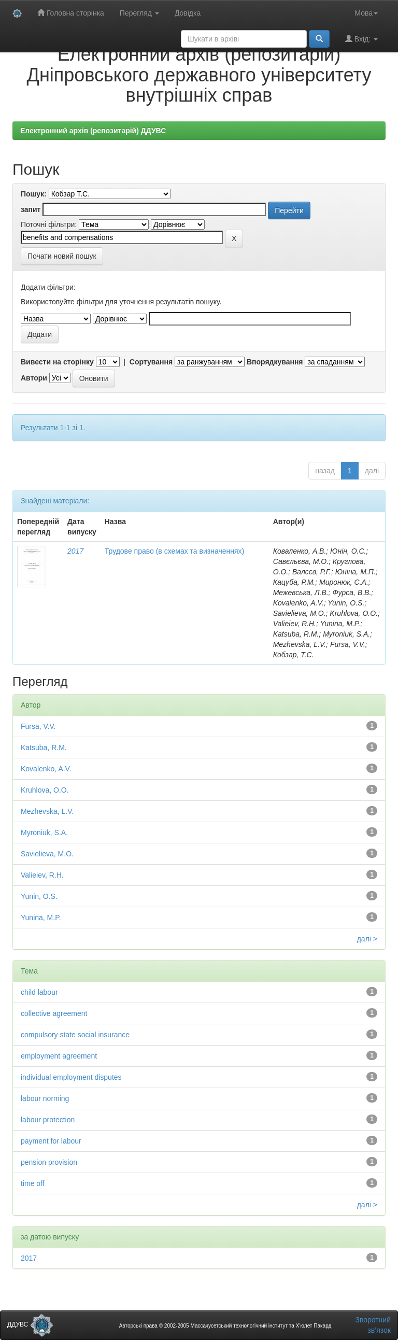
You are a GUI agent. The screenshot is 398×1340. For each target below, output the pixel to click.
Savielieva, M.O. (47, 854)
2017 (75, 551)
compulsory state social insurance (75, 1035)
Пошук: (34, 194)
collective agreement (54, 1013)
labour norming (45, 1098)
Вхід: (361, 38)
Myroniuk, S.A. (44, 832)
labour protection (48, 1120)
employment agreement (59, 1056)
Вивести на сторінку (57, 362)
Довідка (188, 13)
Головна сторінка (70, 12)
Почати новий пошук (61, 256)
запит (30, 209)
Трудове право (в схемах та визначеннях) (174, 551)
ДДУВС (30, 1324)
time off (33, 1183)
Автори (34, 378)
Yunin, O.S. (39, 896)
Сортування (151, 362)
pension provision (49, 1162)
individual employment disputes (71, 1077)
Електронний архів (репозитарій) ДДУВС (93, 130)
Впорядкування (275, 362)
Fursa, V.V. (38, 726)
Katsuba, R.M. (44, 747)
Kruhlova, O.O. (45, 790)
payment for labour (51, 1141)
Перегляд (139, 13)
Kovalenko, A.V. (46, 769)
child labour (39, 992)
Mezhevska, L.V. (47, 811)
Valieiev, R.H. (42, 875)
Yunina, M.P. (41, 917)
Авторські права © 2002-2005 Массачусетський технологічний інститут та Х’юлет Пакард (225, 1326)
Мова (366, 13)
